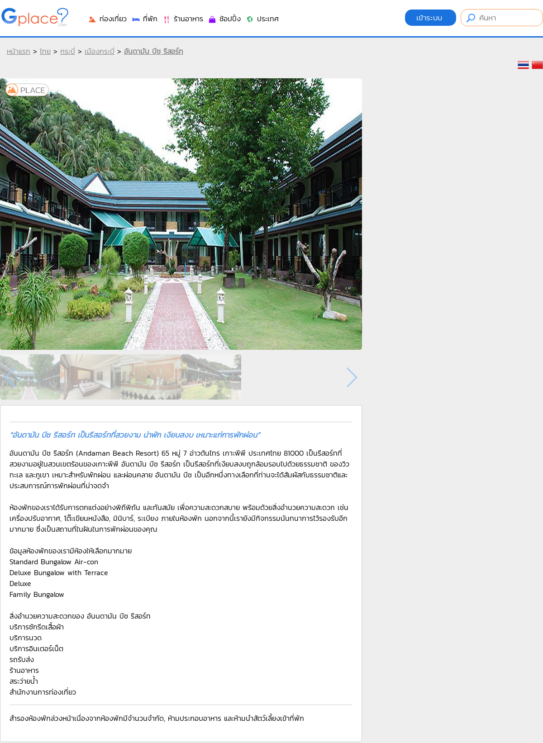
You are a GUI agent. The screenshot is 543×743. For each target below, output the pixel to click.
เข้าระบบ (430, 18)
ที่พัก (144, 18)
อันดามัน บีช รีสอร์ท (153, 51)
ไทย (45, 51)
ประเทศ (262, 18)
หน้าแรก (18, 51)
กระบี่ (67, 51)
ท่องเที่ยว (107, 18)
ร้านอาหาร (182, 18)
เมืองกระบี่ (99, 51)
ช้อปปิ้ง (224, 18)
